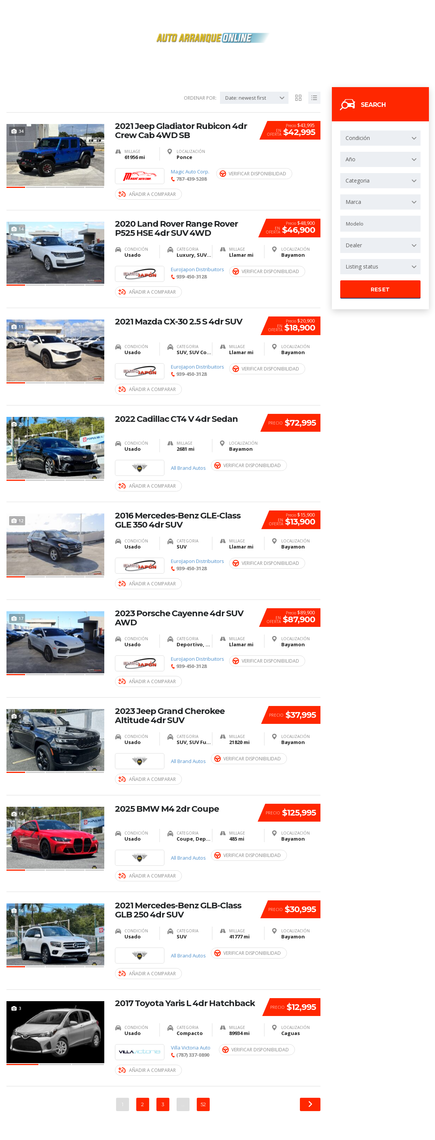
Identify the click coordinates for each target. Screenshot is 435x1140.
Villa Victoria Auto (190, 1048)
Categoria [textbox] (358, 180)
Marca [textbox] (353, 201)
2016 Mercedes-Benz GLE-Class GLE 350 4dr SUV (178, 520)
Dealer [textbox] (354, 245)
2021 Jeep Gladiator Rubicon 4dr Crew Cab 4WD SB (181, 131)
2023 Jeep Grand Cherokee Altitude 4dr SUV (170, 716)
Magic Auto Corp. (190, 172)
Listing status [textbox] (362, 266)
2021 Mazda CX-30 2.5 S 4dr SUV (178, 321)
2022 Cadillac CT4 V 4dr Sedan (176, 419)
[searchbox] (380, 223)
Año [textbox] (350, 159)
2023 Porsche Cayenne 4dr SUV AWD (179, 618)
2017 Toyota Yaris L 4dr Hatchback (185, 1003)
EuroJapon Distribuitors (197, 269)
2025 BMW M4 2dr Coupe (167, 809)
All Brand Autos (188, 468)
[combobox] (380, 138)
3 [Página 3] (162, 1104)
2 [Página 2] (142, 1104)
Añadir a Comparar (147, 194)
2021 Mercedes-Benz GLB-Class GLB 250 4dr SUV (178, 910)
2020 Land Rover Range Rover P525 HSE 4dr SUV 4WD (176, 228)
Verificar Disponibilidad (253, 173)
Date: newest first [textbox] (245, 97)
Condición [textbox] (358, 138)
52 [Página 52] (203, 1104)
